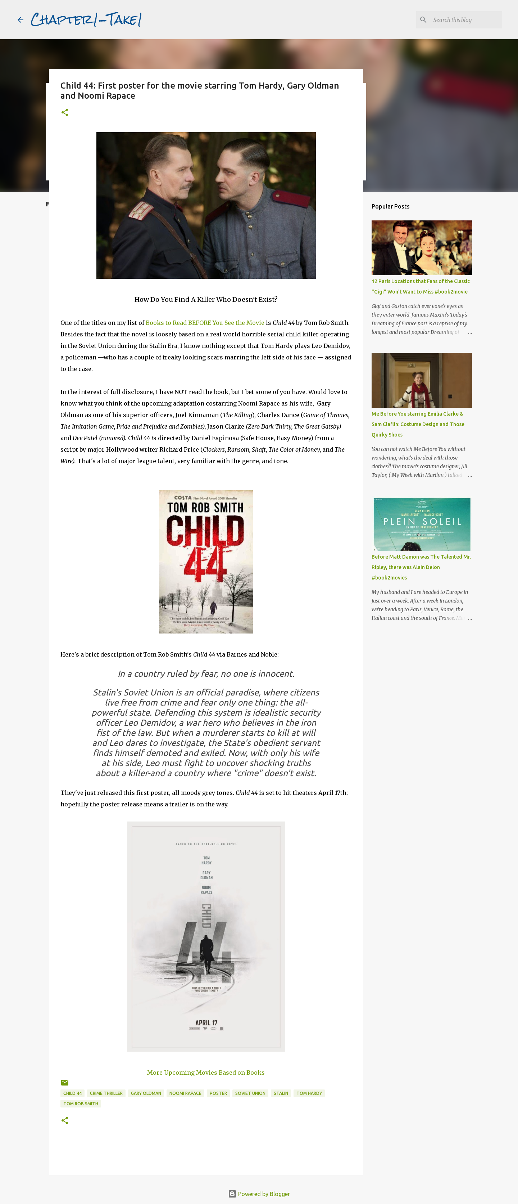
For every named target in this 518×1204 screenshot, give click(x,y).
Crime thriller (106, 1093)
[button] (64, 113)
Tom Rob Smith (80, 1103)
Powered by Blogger (259, 1194)
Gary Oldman (146, 1093)
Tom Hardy (309, 1093)
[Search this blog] (464, 19)
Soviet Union (250, 1093)
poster (218, 1093)
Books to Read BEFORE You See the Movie (205, 322)
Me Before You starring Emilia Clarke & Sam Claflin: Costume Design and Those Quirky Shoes (418, 424)
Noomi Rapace (185, 1093)
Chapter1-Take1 (87, 19)
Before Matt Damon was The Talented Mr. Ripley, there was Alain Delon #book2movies (421, 567)
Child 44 (72, 1093)
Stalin (281, 1093)
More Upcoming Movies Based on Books (206, 1072)
